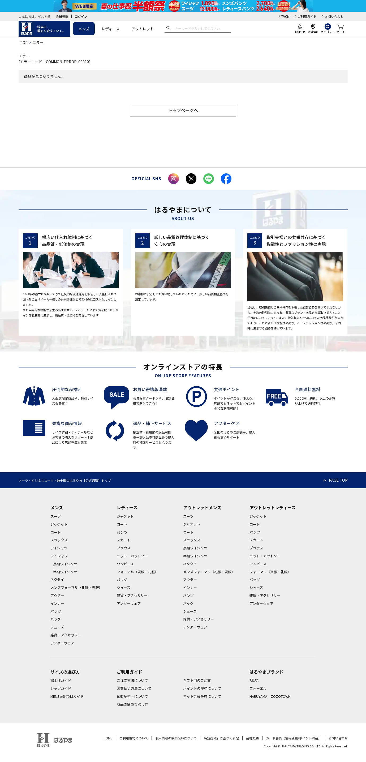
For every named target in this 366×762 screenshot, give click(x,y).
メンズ (83, 28)
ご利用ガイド (307, 16)
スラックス (59, 539)
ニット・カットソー (132, 555)
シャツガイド (60, 688)
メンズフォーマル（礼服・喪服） (76, 587)
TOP (24, 42)
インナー (57, 603)
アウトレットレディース (272, 507)
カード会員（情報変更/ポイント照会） (293, 738)
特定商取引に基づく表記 (221, 738)
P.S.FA (254, 680)
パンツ (55, 611)
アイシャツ (58, 547)
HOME (108, 738)
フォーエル (258, 688)
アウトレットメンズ (202, 507)
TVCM (285, 16)
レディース (110, 28)
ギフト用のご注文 (197, 680)
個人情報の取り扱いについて (176, 738)
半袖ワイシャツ (65, 571)
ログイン (81, 16)
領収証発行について (132, 696)
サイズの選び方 (65, 672)
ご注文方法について (132, 680)
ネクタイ (57, 579)
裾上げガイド (60, 680)
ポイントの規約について (202, 688)
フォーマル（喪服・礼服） (137, 571)
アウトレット (142, 28)
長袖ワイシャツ (65, 563)
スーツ (55, 516)
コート (55, 532)
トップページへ (183, 110)
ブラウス (124, 547)
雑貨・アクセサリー (65, 634)
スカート (124, 539)
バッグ (55, 619)
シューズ (57, 627)
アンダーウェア (62, 642)
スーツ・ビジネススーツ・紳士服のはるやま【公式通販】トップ (65, 480)
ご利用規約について (133, 738)
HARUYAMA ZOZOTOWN (270, 696)
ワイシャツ (59, 555)
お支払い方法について (134, 688)
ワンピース (125, 563)
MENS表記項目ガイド (67, 696)
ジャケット (58, 524)
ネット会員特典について (202, 696)
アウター (57, 595)
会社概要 (252, 738)
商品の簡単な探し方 (132, 704)
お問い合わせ (334, 16)
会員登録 (62, 16)
